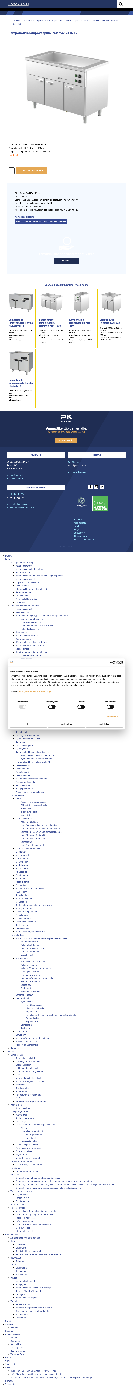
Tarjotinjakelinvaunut (30, 991)
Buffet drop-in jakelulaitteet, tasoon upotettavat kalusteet (42, 938)
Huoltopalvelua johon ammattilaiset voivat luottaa (33, 1371)
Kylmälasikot (27, 1001)
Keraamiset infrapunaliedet (33, 802)
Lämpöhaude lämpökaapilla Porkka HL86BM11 (21, 383)
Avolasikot (25, 1028)
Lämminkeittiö (26, 20)
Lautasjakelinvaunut (30, 971)
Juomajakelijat (22, 1115)
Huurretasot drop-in (29, 942)
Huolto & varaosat (36, 487)
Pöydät (13, 1278)
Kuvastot (9, 1381)
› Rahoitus (77, 519)
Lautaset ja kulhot (29, 1141)
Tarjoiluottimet (22, 1198)
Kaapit (13, 1264)
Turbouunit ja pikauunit (26, 912)
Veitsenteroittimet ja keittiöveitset (31, 1101)
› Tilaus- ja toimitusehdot (84, 539)
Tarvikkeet (10, 1051)
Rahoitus (9, 1331)
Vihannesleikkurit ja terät (27, 599)
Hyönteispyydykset (24, 1221)
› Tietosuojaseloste (81, 536)
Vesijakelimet (27, 955)
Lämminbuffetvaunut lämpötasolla (37, 978)
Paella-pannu (22, 868)
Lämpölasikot (27, 1025)
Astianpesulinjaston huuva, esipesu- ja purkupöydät (39, 575)
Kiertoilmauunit (23, 925)
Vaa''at (19, 1098)
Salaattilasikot (32, 1018)
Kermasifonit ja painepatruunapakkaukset (35, 1214)
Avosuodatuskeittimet (31, 655)
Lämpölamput (22, 1031)
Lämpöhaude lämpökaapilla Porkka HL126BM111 (21, 322)
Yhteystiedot (11, 1364)
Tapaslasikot (32, 1021)
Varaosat (9, 1324)
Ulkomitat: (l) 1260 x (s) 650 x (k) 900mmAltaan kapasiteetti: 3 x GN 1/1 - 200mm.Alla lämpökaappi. (21, 335)
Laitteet (16, 20)
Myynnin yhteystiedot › (78, 472)
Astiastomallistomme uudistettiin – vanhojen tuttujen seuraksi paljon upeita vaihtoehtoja (51, 1377)
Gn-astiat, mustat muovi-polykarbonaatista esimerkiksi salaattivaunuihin (49, 1188)
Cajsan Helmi (16, 1344)
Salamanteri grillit (24, 898)
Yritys (7, 1361)
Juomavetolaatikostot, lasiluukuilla (37, 625)
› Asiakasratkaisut (81, 523)
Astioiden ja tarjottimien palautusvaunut (34, 1307)
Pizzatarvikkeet (17, 1204)
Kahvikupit (31, 1138)
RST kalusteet (11, 1234)
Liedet (18, 798)
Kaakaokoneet (22, 649)
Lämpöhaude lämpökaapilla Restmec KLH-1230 (50, 322)
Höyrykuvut (15, 1258)
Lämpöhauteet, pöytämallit (33, 835)
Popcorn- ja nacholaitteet (27, 1045)
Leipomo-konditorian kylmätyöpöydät (33, 762)
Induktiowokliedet (29, 812)
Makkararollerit (22, 855)
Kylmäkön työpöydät (25, 745)
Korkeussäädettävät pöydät (28, 1291)
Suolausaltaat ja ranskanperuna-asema (34, 905)
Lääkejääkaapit (23, 765)
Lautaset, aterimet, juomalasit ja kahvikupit (35, 1124)
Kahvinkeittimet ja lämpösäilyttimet (32, 652)
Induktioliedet (27, 808)
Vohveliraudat (22, 915)
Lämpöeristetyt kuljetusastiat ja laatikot (39, 825)
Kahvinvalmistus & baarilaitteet (24, 605)
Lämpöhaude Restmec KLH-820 (110, 321)
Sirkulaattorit (21, 902)
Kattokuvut (21, 1261)
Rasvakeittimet (22, 895)
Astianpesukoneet (24, 566)
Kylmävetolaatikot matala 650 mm (37, 759)
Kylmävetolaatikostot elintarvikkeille (32, 752)
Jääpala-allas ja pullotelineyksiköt (31, 642)
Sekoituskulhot (22, 1088)
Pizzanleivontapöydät (25, 782)
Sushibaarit (26, 988)
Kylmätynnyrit (22, 748)
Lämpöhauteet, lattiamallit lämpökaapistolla (68, 20)
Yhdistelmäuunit (23, 918)
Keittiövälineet (16, 1055)
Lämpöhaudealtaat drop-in (33, 948)
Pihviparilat (21, 885)
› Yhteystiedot (79, 533)
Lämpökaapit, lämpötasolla (33, 838)
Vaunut (13, 1301)
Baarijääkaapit (22, 612)
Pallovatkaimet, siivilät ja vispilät (31, 1081)
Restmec (14, 1328)
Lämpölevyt (26, 842)
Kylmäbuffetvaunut (30, 965)
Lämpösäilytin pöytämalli (32, 845)
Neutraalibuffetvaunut (31, 981)
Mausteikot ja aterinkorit (27, 1144)
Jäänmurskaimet (23, 639)
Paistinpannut (22, 875)
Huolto (8, 1357)
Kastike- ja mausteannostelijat (29, 1061)
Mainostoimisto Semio (66, 546)
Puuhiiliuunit (21, 892)
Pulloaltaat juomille (30, 629)
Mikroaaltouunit (23, 858)
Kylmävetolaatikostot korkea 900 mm (38, 755)
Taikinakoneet (22, 595)
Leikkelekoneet (22, 585)
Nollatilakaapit (22, 769)
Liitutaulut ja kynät (24, 1231)
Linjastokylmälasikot (35, 1008)
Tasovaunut (21, 1318)
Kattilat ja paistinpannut (21, 1161)
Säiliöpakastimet (23, 785)
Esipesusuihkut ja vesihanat (28, 582)
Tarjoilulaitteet (17, 935)
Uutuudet (14, 1048)
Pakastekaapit (22, 772)
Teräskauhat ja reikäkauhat (28, 1095)
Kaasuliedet (26, 815)
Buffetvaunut (22, 958)
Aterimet (24, 1128)
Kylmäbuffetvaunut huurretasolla (36, 968)
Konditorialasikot (34, 1005)
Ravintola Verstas (18, 1351)
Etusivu (8, 556)
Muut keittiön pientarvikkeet (28, 1078)
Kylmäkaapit (21, 742)
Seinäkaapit (21, 1271)
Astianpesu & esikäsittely (21, 562)
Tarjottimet (15, 1168)
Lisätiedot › (14, 155)
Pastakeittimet (22, 882)
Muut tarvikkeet (17, 1208)
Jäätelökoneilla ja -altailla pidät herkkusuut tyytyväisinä (35, 1374)
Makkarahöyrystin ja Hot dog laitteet (32, 1038)
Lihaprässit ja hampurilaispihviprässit (33, 589)
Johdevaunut (22, 1314)
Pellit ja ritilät (16, 1105)
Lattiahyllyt (21, 1248)
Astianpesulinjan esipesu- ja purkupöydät (34, 1287)
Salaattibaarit (27, 985)
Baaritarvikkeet (22, 632)
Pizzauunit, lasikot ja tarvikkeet (30, 888)
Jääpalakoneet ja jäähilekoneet (30, 645)
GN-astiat (14, 1174)
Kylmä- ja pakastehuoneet (27, 735)
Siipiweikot (15, 1341)
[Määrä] (12, 170)
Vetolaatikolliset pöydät (26, 1297)
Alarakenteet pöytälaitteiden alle (30, 932)
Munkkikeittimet (23, 862)
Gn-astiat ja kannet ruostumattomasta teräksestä (38, 1178)
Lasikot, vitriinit (22, 998)
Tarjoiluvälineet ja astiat (21, 1191)
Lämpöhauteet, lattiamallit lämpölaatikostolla (42, 832)
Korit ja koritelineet (24, 1151)
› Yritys (76, 529)
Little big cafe (16, 1347)
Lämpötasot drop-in (30, 951)
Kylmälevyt (21, 1121)
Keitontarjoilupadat (29, 822)
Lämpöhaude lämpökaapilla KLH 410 (79, 322)
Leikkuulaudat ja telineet (27, 1068)
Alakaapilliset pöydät (25, 1281)
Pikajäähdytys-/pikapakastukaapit (31, 779)
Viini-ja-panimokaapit (25, 788)
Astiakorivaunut (23, 1304)
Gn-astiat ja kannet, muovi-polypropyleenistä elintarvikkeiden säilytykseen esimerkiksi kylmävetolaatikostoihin (66, 1184)
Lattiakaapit (21, 1268)
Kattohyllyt (20, 1244)
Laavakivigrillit (22, 928)
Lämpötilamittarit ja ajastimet (29, 1071)
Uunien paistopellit (24, 1108)
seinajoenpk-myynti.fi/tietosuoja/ (35, 691)
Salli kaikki (104, 724)
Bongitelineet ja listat (25, 1058)
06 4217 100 (73, 462)
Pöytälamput (21, 1154)
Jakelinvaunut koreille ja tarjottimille (32, 1311)
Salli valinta (66, 724)
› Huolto (76, 526)
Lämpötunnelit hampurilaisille (29, 848)
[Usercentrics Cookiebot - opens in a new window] (111, 662)
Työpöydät (20, 1294)
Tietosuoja (10, 1384)
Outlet (8, 1321)
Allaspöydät (21, 1284)
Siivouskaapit (22, 1274)
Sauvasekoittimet (24, 592)
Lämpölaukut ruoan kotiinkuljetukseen (33, 1224)
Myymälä (36, 455)
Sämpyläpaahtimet (24, 908)
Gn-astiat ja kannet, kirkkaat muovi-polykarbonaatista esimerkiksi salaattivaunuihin (54, 1181)
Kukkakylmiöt (22, 732)
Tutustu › (66, 261)
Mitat (18, 1075)
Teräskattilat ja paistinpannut (29, 1164)
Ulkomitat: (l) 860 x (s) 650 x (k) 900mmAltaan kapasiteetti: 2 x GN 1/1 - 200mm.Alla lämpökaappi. (20, 395)
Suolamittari (21, 1091)
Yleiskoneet (21, 602)
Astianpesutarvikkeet (25, 579)
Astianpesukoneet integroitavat (30, 569)
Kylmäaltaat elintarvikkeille (28, 738)
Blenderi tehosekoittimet (27, 635)
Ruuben (13, 1337)
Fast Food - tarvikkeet (25, 1218)
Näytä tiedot (112, 716)
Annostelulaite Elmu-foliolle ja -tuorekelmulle (36, 1211)
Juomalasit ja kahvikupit (32, 1131)
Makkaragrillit (22, 852)
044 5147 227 (17, 494)
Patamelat (20, 1085)
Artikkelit (9, 1367)
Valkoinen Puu (17, 1354)
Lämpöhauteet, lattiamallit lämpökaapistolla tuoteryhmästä (41, 221)
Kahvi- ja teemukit (34, 1134)
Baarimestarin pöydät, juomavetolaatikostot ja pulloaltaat (42, 615)
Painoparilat (21, 872)
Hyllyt (13, 1241)
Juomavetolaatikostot (31, 622)
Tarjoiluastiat (22, 1194)
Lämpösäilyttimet (42, 20)
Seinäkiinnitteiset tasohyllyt (28, 1251)
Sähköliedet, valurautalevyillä (34, 805)
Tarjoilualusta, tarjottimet (27, 1171)
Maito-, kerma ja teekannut (28, 1158)
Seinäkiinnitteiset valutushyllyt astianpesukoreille (38, 1254)
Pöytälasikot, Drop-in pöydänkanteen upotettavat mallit (51, 1015)
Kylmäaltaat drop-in (30, 945)
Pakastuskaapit (23, 775)
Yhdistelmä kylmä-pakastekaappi (31, 792)
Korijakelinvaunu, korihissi (33, 961)
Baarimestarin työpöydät (32, 619)
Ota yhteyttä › (66, 440)
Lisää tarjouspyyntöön (31, 171)
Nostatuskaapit (23, 865)
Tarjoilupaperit (22, 1201)
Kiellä (28, 724)
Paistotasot (21, 878)
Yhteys (97, 455)
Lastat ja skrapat (23, 1065)
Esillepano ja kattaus (19, 1111)
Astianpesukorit (23, 572)
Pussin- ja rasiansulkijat (26, 1041)
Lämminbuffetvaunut (30, 975)
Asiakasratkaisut (13, 1334)
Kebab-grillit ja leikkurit (26, 922)
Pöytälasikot (31, 1011)
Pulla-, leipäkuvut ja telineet (28, 1148)
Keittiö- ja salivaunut (25, 1118)
